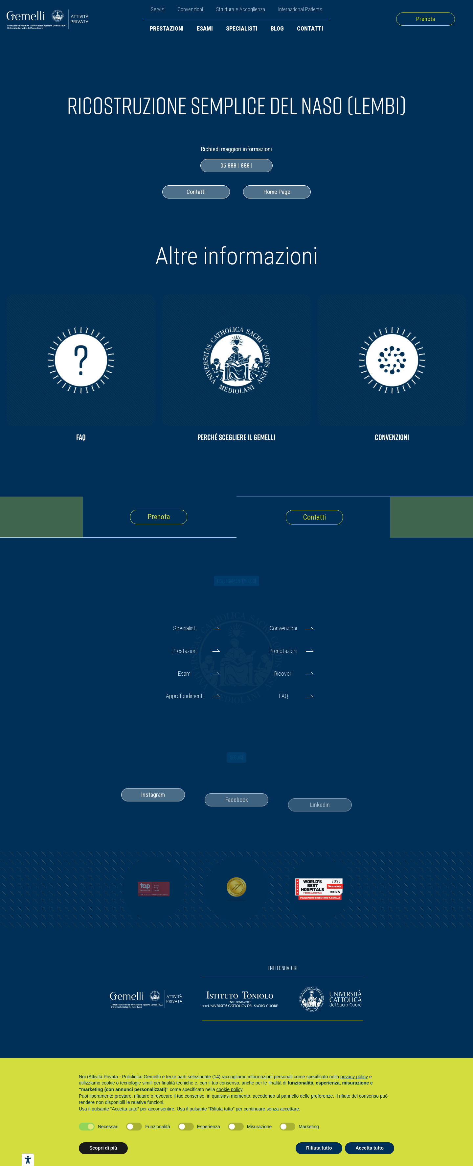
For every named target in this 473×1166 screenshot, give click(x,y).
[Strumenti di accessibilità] (28, 1160)
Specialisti (242, 28)
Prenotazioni (283, 650)
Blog (277, 28)
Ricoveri (283, 673)
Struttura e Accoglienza (240, 9)
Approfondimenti (185, 695)
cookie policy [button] (229, 1089)
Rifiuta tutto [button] (319, 1148)
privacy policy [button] (354, 1076)
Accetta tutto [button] (369, 1148)
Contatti (310, 28)
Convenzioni (190, 9)
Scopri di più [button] (103, 1148)
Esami (205, 28)
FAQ (283, 695)
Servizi (158, 9)
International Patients (300, 9)
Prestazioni (167, 28)
